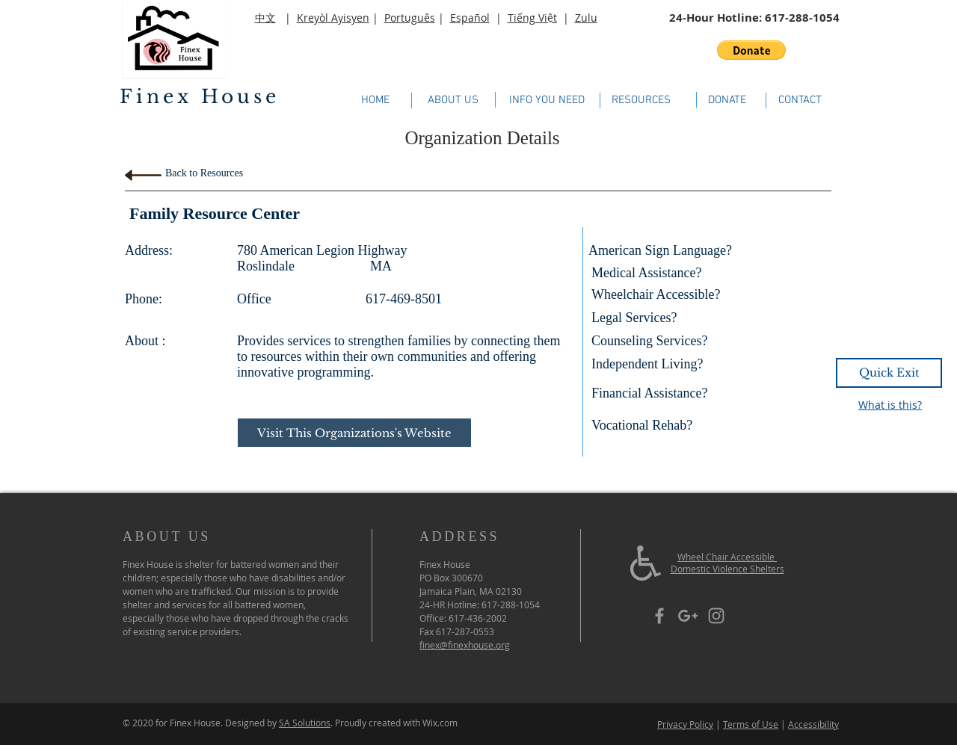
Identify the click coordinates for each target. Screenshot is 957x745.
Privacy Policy (685, 724)
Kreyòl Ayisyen (333, 17)
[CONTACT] (799, 100)
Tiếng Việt (532, 17)
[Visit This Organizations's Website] (354, 433)
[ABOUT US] (452, 100)
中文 (265, 17)
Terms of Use (750, 724)
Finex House (200, 96)
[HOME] (374, 100)
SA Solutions (304, 723)
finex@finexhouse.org (464, 645)
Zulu (586, 17)
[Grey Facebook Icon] (659, 615)
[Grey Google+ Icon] (687, 615)
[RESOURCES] (641, 100)
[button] (751, 50)
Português (409, 17)
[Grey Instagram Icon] (716, 615)
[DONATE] (727, 100)
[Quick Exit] (889, 373)
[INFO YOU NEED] (547, 100)
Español (470, 17)
